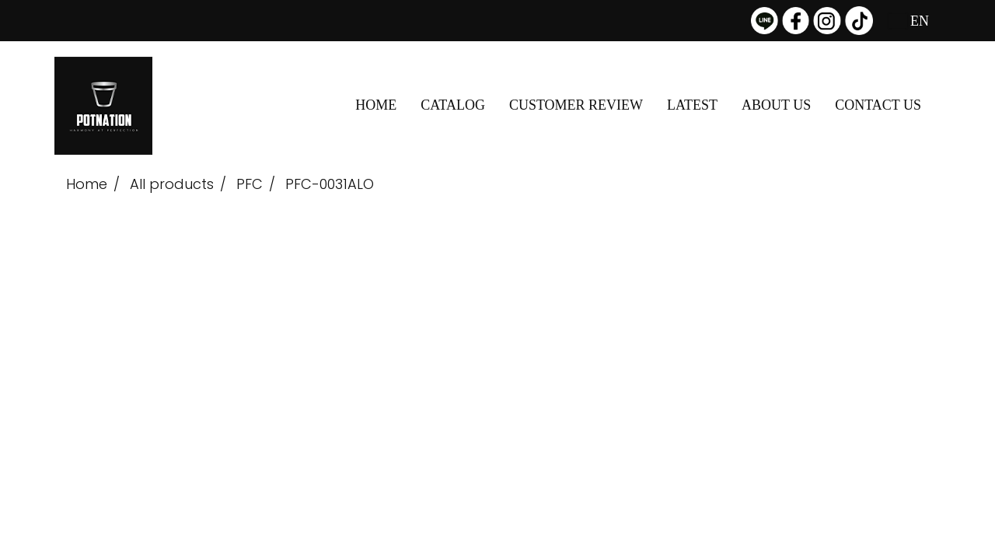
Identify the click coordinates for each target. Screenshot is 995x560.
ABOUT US (776, 105)
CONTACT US (878, 105)
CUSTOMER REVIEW (576, 105)
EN (909, 21)
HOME (375, 105)
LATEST (692, 105)
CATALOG (453, 105)
